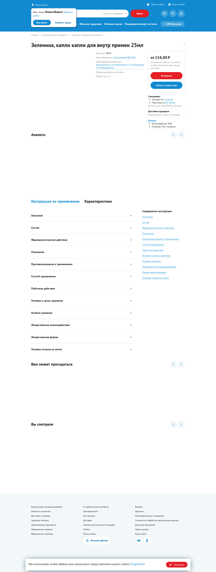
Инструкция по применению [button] (55, 201)
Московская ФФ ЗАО (125, 57)
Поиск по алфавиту (113, 13)
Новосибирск (41, 5)
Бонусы (152, 120)
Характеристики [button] (98, 201)
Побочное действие (152, 250)
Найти (139, 13)
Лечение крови (113, 24)
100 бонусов (172, 24)
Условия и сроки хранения (156, 255)
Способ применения (153, 244)
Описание (147, 216)
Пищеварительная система (141, 24)
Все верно (42, 22)
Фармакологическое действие (158, 227)
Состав (145, 222)
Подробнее (137, 564)
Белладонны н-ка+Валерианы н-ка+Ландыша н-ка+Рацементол (120, 66)
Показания (148, 233)
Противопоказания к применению (160, 239)
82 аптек (170, 102)
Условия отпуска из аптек (155, 277)
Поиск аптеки (178, 4)
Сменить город (63, 22)
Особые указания (151, 261)
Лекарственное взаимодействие (159, 266)
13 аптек (168, 99)
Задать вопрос (157, 4)
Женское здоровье (91, 24)
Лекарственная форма (154, 272)
